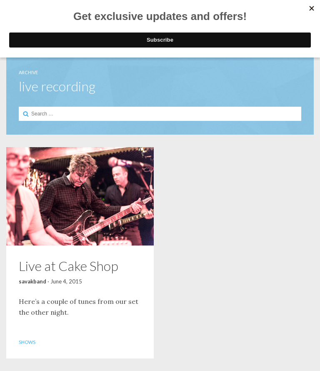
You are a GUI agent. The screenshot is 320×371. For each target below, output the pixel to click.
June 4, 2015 (66, 281)
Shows (27, 342)
